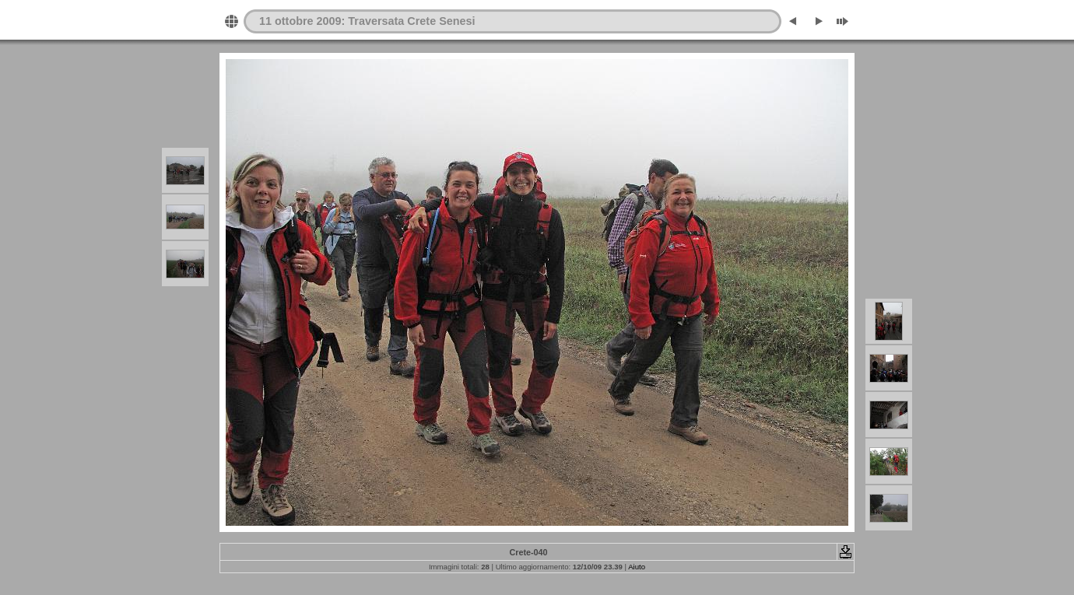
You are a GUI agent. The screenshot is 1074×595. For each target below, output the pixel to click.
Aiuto (636, 566)
